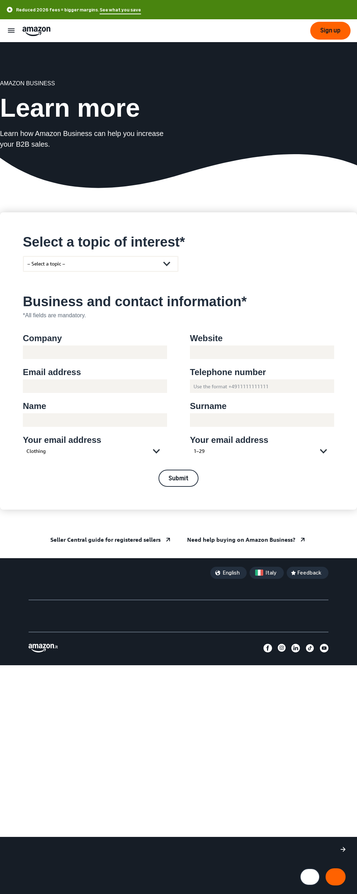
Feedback (309, 572)
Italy (271, 572)
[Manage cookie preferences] (310, 876)
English (231, 572)
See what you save (120, 10)
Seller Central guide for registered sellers (105, 539)
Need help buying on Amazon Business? (241, 539)
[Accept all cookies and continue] (336, 876)
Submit (178, 478)
